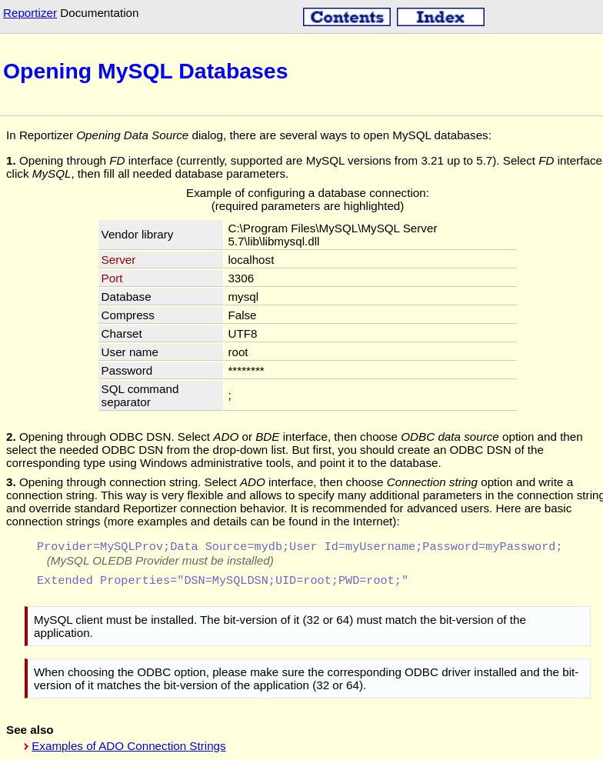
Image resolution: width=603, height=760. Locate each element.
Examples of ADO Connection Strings (128, 747)
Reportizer (30, 12)
